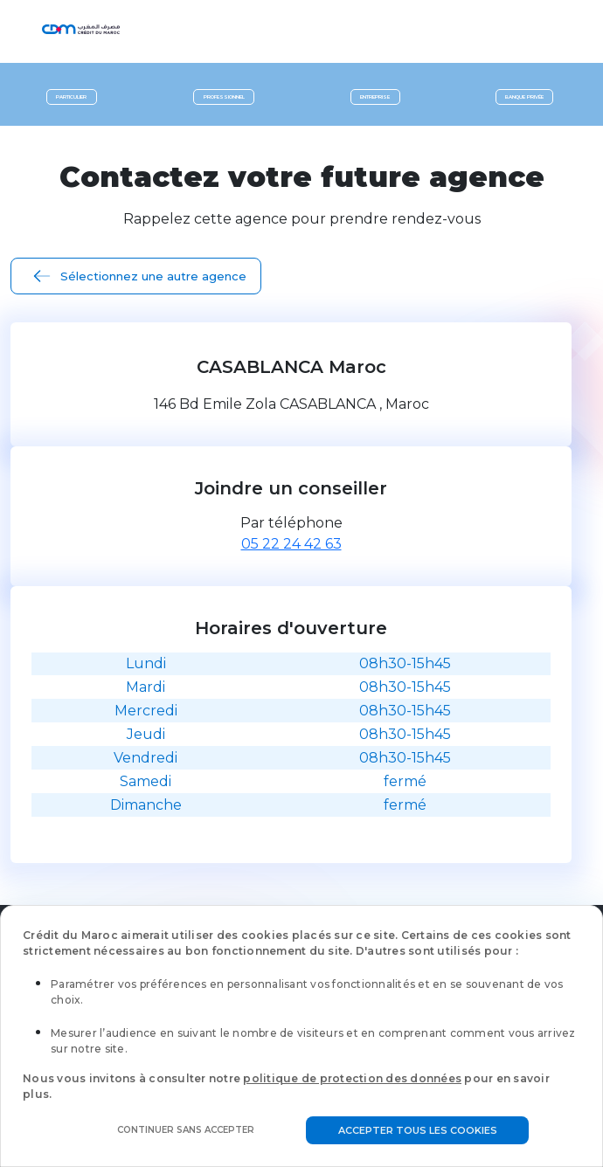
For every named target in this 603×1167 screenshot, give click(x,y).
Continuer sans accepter (185, 1130)
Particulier (71, 97)
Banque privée (524, 97)
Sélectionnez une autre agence (153, 276)
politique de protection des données (352, 1078)
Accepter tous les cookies (417, 1130)
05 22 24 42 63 (291, 543)
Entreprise (375, 97)
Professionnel (224, 97)
